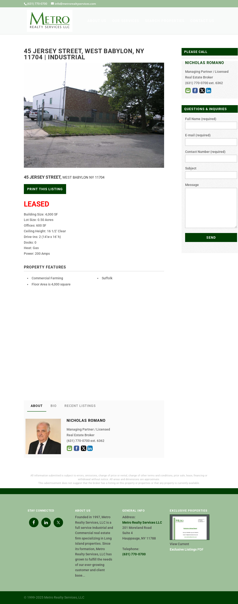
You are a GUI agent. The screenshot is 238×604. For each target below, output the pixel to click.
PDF (187, 549)
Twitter (83, 448)
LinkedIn (90, 448)
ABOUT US (96, 21)
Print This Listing (45, 189)
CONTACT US (202, 21)
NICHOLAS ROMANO (204, 62)
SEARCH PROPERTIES (164, 21)
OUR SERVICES (125, 21)
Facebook (76, 448)
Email (69, 448)
